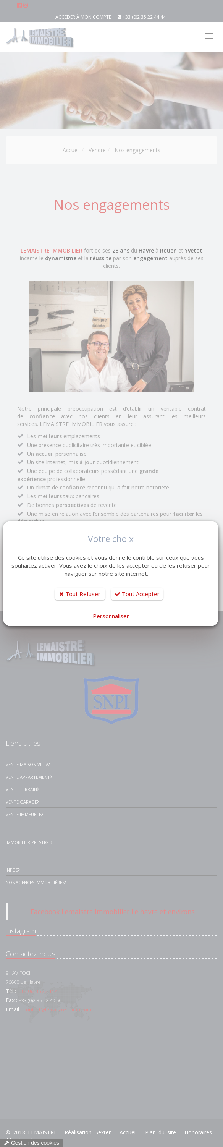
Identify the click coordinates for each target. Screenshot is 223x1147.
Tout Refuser (79, 594)
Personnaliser (111, 616)
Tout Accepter (137, 594)
